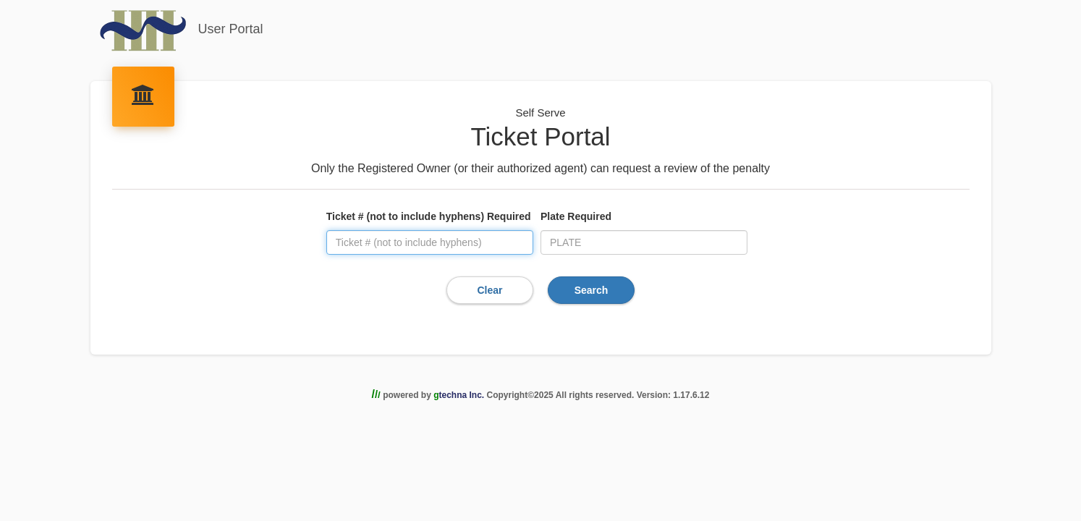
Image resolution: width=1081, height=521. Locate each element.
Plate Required (575, 216)
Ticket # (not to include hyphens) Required (428, 216)
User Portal (180, 30)
